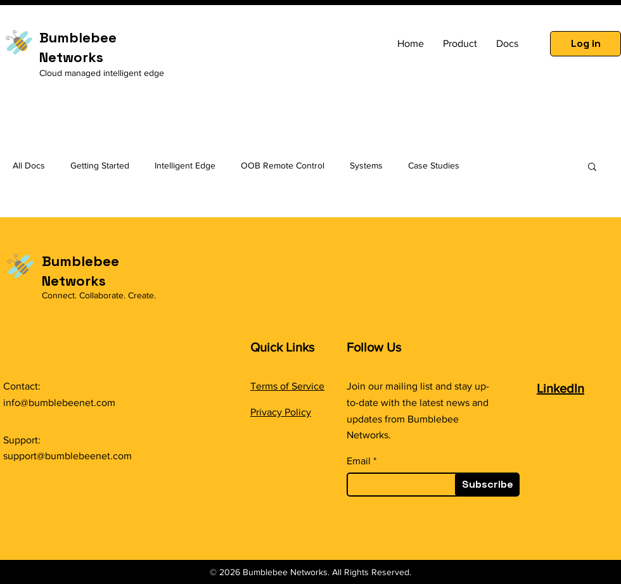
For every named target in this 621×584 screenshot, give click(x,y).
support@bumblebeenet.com (67, 455)
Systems (366, 165)
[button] (592, 167)
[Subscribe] (487, 485)
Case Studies (433, 165)
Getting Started (99, 165)
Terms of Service (287, 386)
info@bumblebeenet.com (59, 402)
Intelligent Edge (185, 165)
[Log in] (585, 43)
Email (359, 461)
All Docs (29, 165)
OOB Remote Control (282, 165)
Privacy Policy (280, 412)
